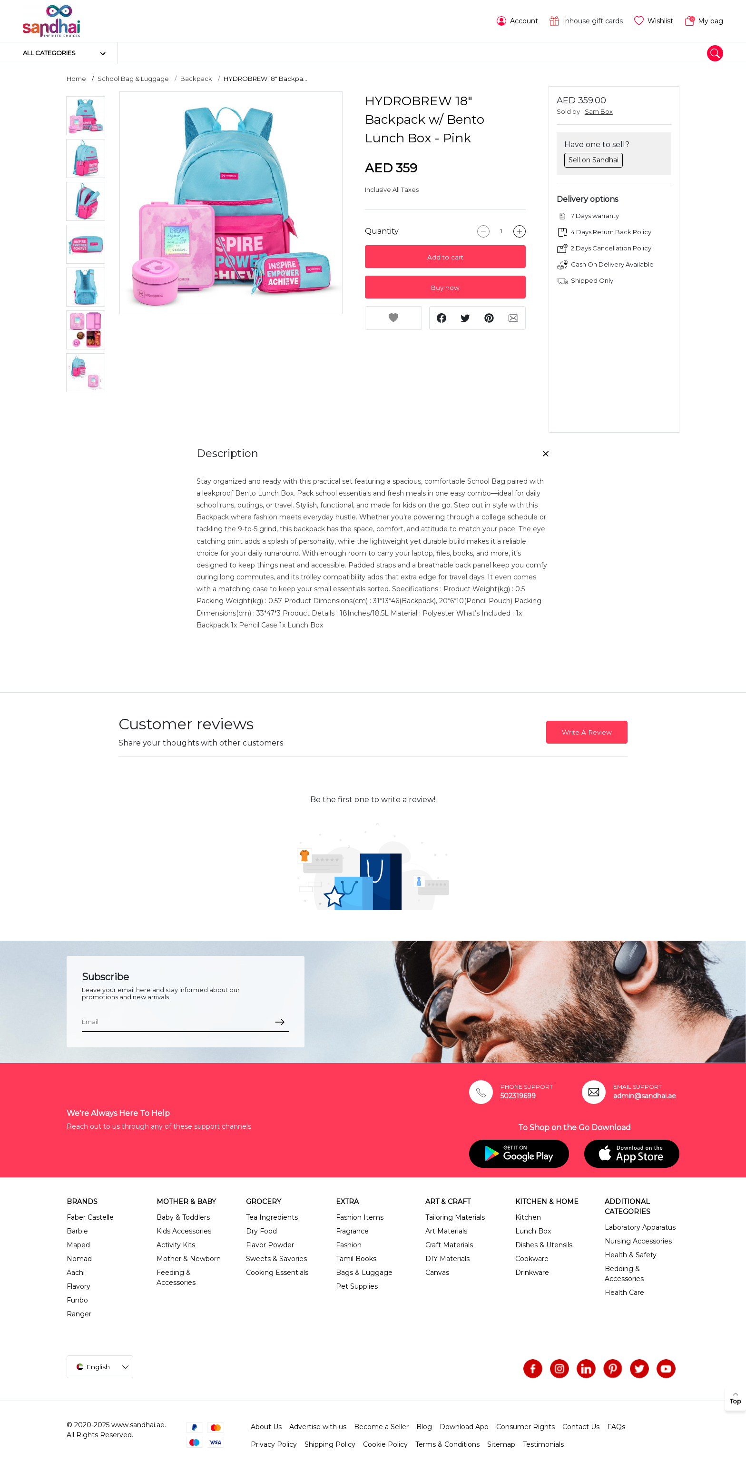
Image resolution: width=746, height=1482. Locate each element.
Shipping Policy (329, 1444)
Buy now (445, 287)
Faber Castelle (90, 1217)
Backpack (196, 78)
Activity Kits (176, 1245)
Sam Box (599, 111)
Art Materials (446, 1231)
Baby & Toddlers (183, 1217)
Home (76, 78)
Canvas (437, 1272)
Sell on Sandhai (593, 160)
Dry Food (261, 1231)
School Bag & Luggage (133, 78)
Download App (464, 1426)
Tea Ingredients (272, 1217)
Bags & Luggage (364, 1272)
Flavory (78, 1286)
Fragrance (352, 1231)
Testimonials (543, 1444)
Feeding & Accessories (176, 1277)
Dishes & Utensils (543, 1245)
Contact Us (580, 1426)
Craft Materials (449, 1245)
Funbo (77, 1300)
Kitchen (528, 1217)
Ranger (79, 1314)
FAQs (616, 1426)
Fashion (349, 1245)
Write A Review (587, 732)
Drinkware (532, 1272)
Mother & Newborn (189, 1258)
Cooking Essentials (277, 1272)
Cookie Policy (385, 1444)
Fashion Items (359, 1217)
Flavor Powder (270, 1245)
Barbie (77, 1231)
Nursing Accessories (638, 1241)
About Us (266, 1426)
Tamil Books (356, 1258)
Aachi (76, 1272)
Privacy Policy (274, 1444)
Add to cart (445, 257)
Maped (78, 1245)
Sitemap (501, 1444)
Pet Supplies (357, 1286)
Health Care (624, 1292)
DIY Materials (447, 1258)
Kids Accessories (184, 1231)
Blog (424, 1426)
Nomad (79, 1258)
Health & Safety (631, 1255)
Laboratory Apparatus (640, 1227)
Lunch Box (533, 1231)
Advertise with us (317, 1426)
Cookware (532, 1258)
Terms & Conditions (447, 1444)
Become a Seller (381, 1426)
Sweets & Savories (276, 1258)
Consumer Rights (525, 1426)
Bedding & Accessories (624, 1273)
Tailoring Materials (455, 1217)
